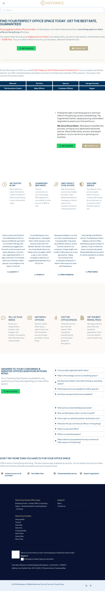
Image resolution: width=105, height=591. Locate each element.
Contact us (61, 506)
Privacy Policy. (59, 584)
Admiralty (18, 525)
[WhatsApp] (91, 585)
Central (18, 522)
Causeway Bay (20, 531)
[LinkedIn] (87, 585)
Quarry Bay (19, 536)
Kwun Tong (19, 539)
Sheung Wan (20, 519)
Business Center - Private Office (27, 503)
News (59, 503)
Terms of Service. (47, 584)
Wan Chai (18, 528)
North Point (19, 533)
